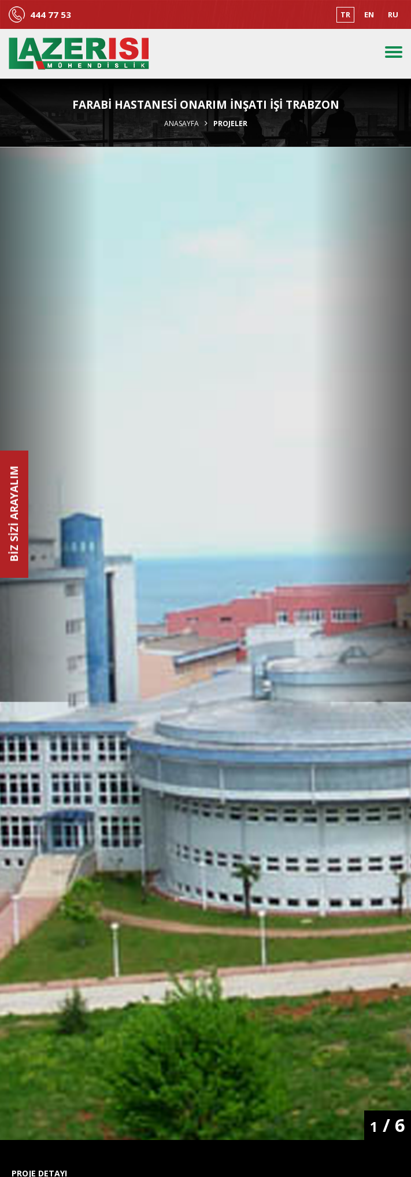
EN (369, 14)
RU (393, 14)
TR (345, 14)
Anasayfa (181, 123)
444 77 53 (50, 14)
